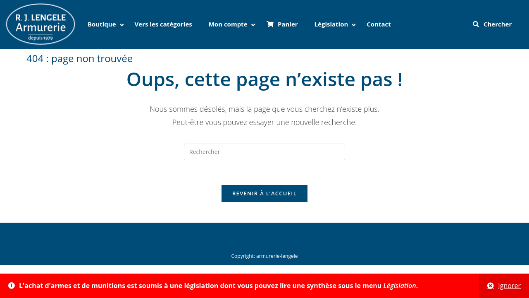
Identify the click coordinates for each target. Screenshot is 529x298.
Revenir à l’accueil (264, 193)
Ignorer (509, 285)
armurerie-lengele (277, 256)
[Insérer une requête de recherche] (264, 152)
